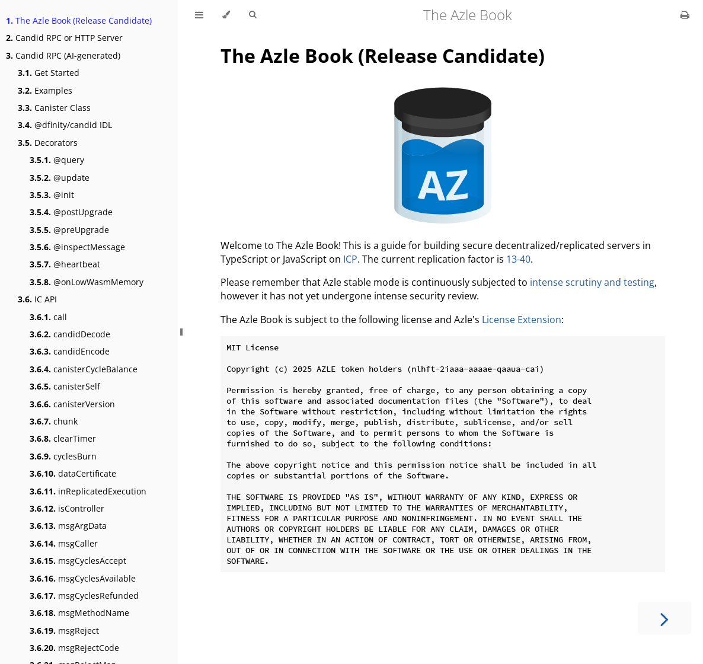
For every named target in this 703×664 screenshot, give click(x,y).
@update (60, 177)
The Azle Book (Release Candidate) (79, 20)
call (48, 317)
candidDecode (70, 334)
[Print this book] (685, 14)
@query (57, 159)
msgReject (64, 630)
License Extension (521, 319)
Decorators (48, 142)
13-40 (518, 259)
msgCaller (64, 543)
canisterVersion (72, 404)
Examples (45, 90)
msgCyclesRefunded (84, 595)
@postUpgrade (71, 212)
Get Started (48, 72)
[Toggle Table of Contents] (199, 15)
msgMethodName (79, 612)
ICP (350, 259)
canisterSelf (65, 386)
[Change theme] (226, 15)
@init (52, 194)
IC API (37, 299)
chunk (54, 421)
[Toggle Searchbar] (252, 15)
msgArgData (68, 525)
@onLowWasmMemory (86, 282)
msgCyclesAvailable (83, 578)
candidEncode (70, 351)
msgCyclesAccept (78, 560)
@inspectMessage (77, 247)
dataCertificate (73, 473)
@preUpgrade (69, 229)
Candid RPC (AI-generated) (63, 55)
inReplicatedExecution (88, 491)
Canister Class (54, 107)
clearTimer (63, 438)
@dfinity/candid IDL (65, 124)
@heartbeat (65, 264)
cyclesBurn (63, 456)
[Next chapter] (664, 618)
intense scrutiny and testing (592, 282)
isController (67, 508)
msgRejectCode (74, 647)
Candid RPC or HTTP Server (64, 37)
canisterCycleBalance (84, 369)
